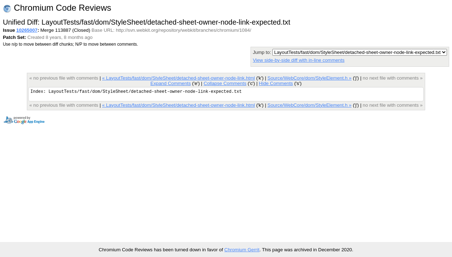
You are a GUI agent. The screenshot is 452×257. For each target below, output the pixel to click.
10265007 (27, 30)
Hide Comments (276, 83)
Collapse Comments (225, 83)
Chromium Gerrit (241, 249)
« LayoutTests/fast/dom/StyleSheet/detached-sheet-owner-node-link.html (178, 78)
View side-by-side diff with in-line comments (298, 60)
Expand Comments (170, 83)
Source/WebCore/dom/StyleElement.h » (309, 78)
